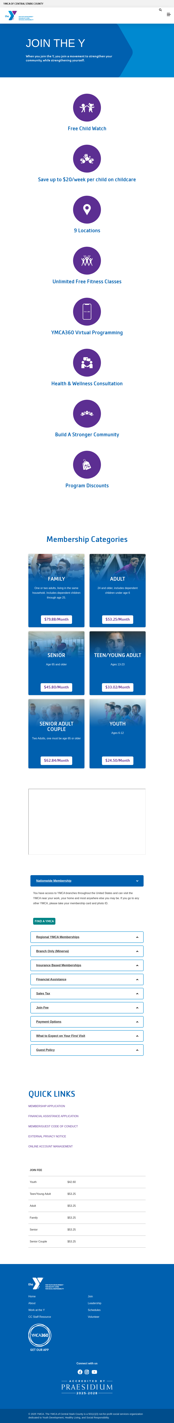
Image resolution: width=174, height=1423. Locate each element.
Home (32, 1296)
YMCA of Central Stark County (23, 3)
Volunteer (93, 1316)
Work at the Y (36, 1310)
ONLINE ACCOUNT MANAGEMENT (50, 1146)
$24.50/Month (117, 760)
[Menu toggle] (169, 14)
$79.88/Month (56, 619)
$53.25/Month (118, 619)
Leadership (94, 1303)
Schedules (94, 1310)
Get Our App (39, 1350)
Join (90, 1296)
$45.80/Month (56, 687)
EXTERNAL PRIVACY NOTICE (47, 1136)
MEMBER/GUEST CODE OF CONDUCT (53, 1126)
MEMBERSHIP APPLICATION (46, 1106)
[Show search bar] (160, 10)
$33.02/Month (117, 687)
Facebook (80, 1372)
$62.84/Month (56, 760)
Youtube (94, 1372)
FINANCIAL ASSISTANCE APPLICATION (53, 1116)
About (32, 1303)
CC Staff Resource (39, 1316)
